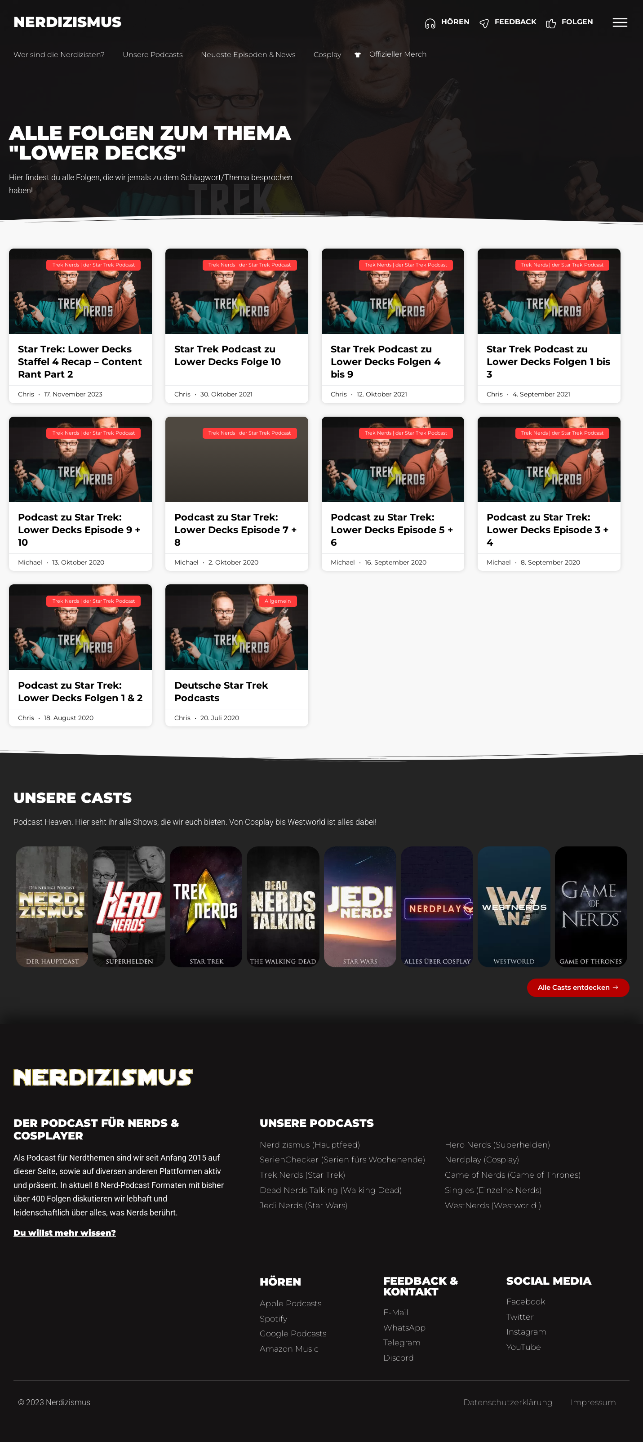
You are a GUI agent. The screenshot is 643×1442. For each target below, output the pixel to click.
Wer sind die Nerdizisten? (59, 54)
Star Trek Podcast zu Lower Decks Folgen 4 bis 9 (385, 361)
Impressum (593, 1402)
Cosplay (327, 54)
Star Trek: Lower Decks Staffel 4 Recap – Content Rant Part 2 (80, 361)
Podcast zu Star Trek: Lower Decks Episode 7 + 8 (235, 530)
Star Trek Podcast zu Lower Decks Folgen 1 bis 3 (548, 361)
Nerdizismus (67, 22)
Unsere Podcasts (153, 54)
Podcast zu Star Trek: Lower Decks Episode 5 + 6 (392, 530)
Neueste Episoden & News (248, 54)
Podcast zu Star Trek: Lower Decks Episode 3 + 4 (548, 530)
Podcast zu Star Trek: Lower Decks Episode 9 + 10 (79, 530)
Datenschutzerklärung (508, 1402)
